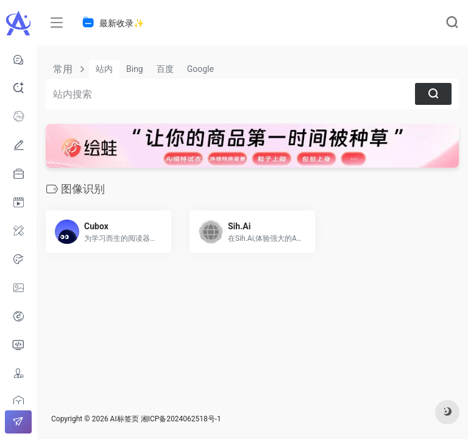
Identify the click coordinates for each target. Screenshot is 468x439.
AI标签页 (124, 419)
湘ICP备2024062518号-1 (181, 419)
